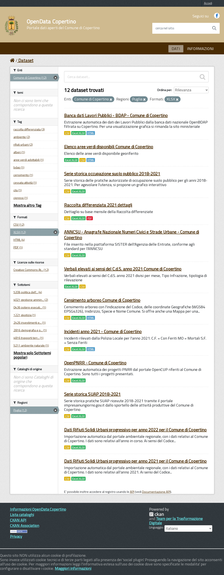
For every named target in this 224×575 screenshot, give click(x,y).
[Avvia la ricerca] (214, 28)
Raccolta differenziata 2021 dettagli (98, 205)
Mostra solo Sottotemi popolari (32, 355)
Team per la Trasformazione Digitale (176, 521)
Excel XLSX (78, 133)
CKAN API (18, 520)
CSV (67, 133)
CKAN (156, 514)
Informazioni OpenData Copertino (38, 509)
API (132, 491)
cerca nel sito (165, 28)
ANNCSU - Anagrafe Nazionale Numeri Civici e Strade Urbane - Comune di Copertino (131, 234)
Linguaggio (156, 527)
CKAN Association (24, 525)
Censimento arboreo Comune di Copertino (102, 300)
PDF (89, 218)
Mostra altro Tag (27, 205)
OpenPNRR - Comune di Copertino (95, 362)
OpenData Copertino (63, 24)
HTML (90, 133)
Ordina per (164, 90)
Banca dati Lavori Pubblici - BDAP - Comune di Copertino (116, 115)
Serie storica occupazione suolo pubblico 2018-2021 (112, 173)
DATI (176, 49)
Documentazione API (156, 491)
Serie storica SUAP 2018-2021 (92, 394)
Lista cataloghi (22, 515)
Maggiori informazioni (73, 568)
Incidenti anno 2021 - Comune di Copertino (103, 331)
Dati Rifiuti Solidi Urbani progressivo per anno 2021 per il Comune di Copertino (135, 461)
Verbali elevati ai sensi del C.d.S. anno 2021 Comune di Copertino (123, 268)
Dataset (25, 60)
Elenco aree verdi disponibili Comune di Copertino (108, 146)
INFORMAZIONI (200, 49)
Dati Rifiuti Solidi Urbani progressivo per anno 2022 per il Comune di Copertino (135, 429)
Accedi (208, 3)
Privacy (16, 536)
